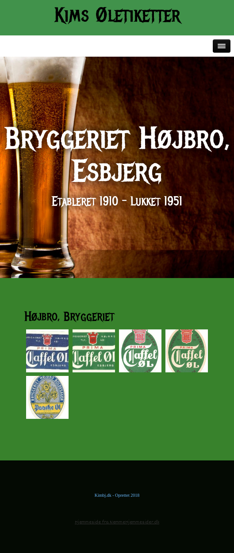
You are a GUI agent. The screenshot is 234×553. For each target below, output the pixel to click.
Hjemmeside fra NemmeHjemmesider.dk (117, 522)
